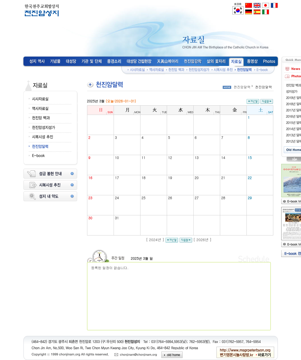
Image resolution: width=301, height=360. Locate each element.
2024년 (155, 239)
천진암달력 (242, 86)
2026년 (202, 239)
